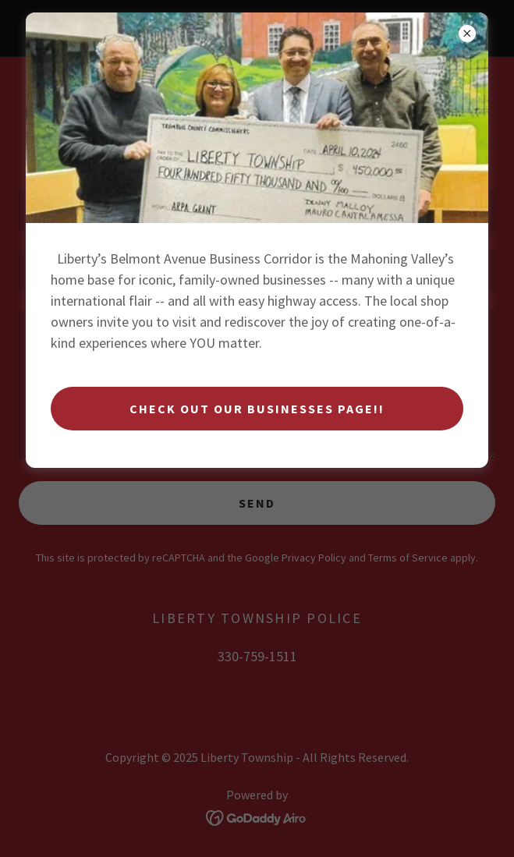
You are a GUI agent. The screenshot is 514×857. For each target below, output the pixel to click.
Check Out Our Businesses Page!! (257, 408)
